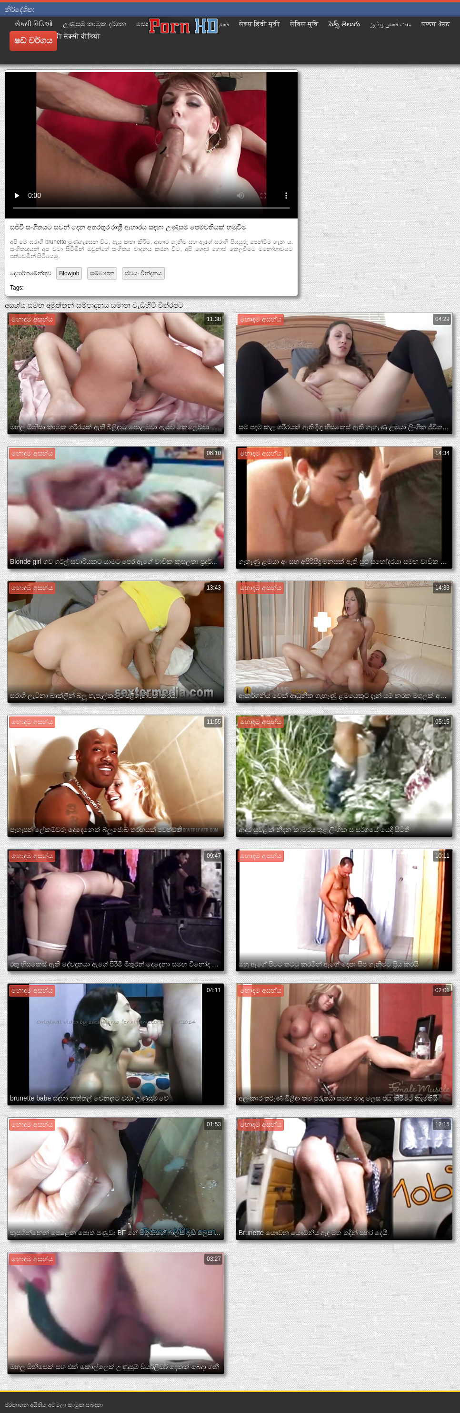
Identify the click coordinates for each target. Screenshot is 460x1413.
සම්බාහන (102, 273)
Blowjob (69, 273)
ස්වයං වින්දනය (143, 273)
